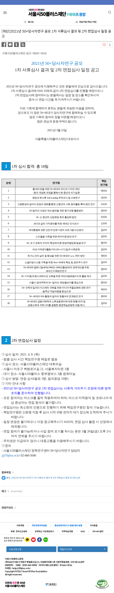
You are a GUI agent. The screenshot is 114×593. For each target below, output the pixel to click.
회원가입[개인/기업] (86, 22)
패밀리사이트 (82, 549)
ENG (83, 531)
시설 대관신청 (15, 549)
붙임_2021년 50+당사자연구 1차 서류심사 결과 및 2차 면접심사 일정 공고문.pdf (41, 478)
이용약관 (20, 525)
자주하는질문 (67, 531)
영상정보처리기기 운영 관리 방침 (68, 525)
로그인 (28, 22)
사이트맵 (93, 525)
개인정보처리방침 (39, 525)
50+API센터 (98, 531)
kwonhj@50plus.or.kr (11, 455)
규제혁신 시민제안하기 (44, 531)
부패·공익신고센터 (19, 531)
